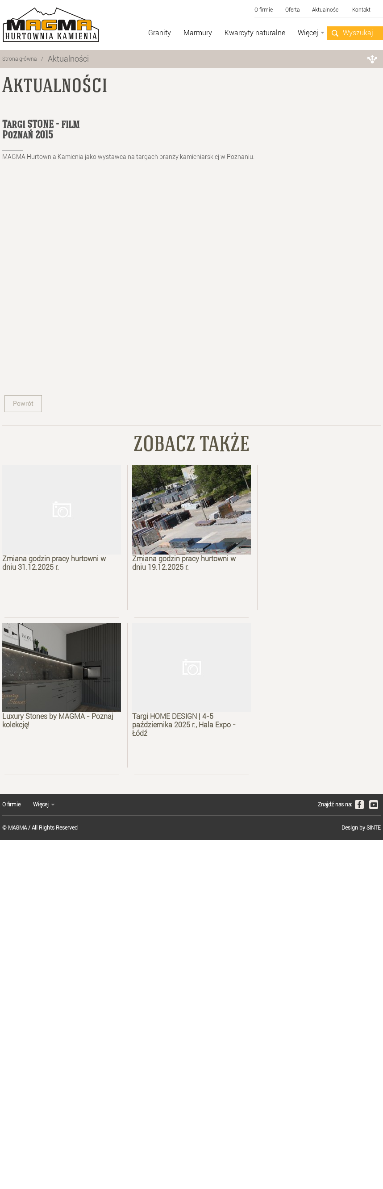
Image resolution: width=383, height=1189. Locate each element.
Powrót (23, 403)
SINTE (373, 828)
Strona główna (19, 59)
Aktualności (68, 58)
